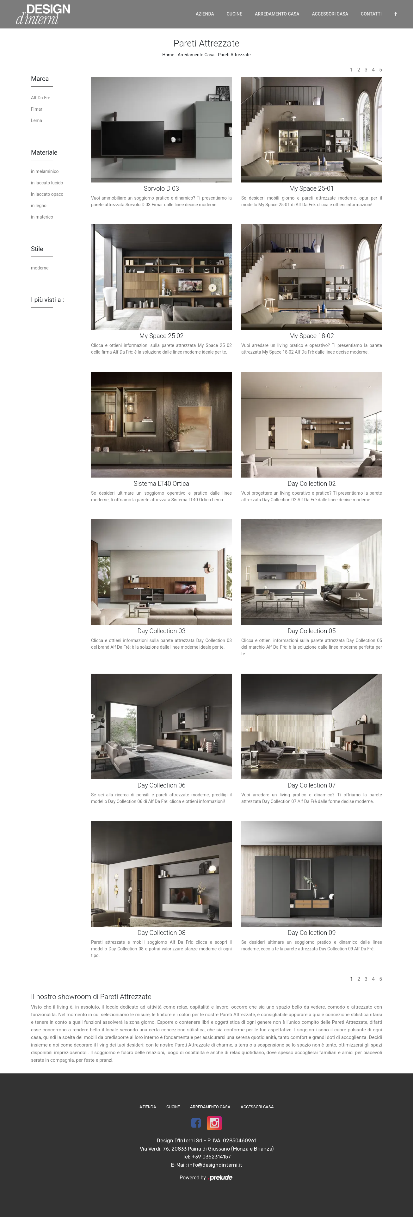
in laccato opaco (47, 194)
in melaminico (45, 171)
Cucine (234, 13)
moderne (39, 267)
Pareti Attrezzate (234, 54)
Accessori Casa (330, 13)
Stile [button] (37, 249)
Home (168, 54)
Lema (36, 120)
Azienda (205, 13)
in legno (38, 205)
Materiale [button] (44, 152)
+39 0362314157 (211, 1157)
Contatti (371, 13)
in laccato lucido (47, 182)
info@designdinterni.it (215, 1165)
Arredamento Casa (277, 13)
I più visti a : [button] (47, 300)
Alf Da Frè (40, 97)
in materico (42, 216)
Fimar (36, 109)
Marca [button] (40, 79)
